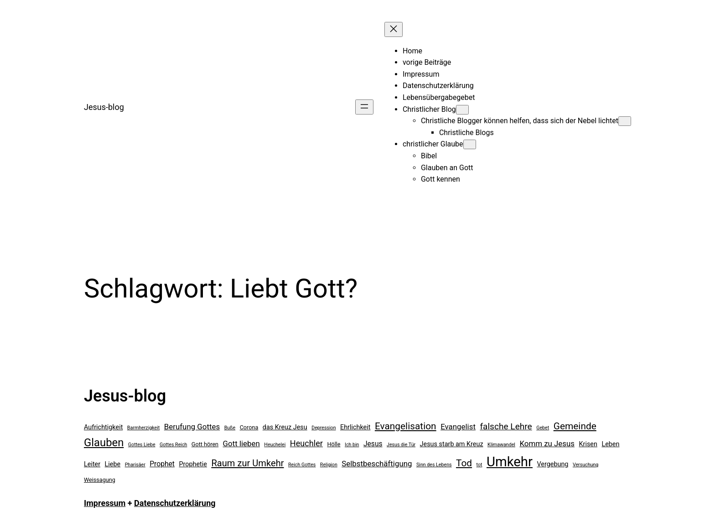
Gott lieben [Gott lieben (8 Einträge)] (241, 443)
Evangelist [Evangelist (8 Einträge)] (458, 426)
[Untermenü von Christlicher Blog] (462, 110)
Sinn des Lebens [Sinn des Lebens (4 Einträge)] (434, 465)
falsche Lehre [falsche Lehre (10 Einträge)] (506, 426)
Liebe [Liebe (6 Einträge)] (113, 464)
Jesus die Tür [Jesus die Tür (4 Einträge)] (401, 445)
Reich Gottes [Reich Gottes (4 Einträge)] (302, 465)
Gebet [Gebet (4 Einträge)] (542, 428)
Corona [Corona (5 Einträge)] (249, 427)
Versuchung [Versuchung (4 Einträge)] (585, 465)
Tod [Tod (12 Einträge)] (464, 463)
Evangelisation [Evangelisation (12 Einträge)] (405, 426)
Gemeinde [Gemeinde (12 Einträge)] (575, 426)
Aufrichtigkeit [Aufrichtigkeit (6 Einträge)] (103, 427)
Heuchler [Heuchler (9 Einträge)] (306, 443)
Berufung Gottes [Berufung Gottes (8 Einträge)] (192, 426)
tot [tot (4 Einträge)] (479, 465)
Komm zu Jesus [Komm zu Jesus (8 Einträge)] (547, 443)
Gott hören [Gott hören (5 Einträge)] (205, 444)
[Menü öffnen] (364, 107)
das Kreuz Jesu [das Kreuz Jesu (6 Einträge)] (285, 427)
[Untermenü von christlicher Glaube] (469, 144)
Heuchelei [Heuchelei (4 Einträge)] (274, 445)
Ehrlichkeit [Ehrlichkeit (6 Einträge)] (355, 427)
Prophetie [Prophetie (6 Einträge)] (193, 464)
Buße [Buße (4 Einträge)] (230, 428)
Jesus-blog (104, 107)
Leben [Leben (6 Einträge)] (610, 444)
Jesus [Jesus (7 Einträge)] (373, 443)
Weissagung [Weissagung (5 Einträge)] (99, 479)
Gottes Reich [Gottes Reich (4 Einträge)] (173, 445)
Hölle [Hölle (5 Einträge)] (333, 444)
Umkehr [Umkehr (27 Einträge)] (510, 461)
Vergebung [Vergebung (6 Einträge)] (552, 464)
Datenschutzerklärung (175, 503)
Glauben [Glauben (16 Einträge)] (104, 442)
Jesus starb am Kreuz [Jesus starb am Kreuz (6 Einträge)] (451, 444)
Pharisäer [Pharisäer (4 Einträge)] (135, 465)
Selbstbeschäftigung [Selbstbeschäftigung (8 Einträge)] (377, 463)
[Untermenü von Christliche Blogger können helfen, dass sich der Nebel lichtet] (624, 121)
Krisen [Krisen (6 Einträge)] (588, 444)
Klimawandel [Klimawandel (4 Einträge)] (501, 445)
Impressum (104, 503)
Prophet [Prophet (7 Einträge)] (162, 463)
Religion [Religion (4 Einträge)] (328, 465)
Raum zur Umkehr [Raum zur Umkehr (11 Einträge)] (247, 463)
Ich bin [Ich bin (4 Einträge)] (352, 445)
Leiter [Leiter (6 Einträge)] (92, 464)
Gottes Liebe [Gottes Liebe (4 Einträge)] (141, 445)
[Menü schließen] (393, 29)
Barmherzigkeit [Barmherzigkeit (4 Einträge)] (143, 428)
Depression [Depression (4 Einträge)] (323, 428)
